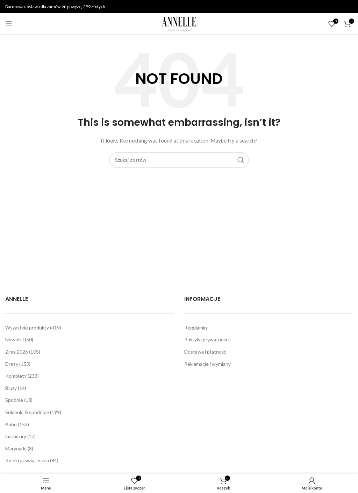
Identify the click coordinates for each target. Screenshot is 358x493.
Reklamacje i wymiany (207, 364)
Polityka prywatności (206, 339)
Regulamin (195, 328)
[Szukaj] (179, 160)
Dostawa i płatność (205, 352)
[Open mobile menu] (9, 24)
